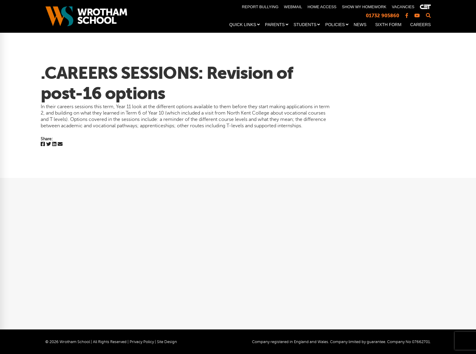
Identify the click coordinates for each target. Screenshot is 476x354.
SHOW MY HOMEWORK (364, 7)
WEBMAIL (293, 7)
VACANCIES (403, 7)
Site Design (167, 342)
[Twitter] (48, 144)
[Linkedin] (54, 144)
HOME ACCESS (322, 7)
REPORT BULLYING (260, 7)
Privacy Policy (142, 342)
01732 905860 (382, 15)
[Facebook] (43, 144)
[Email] (60, 144)
